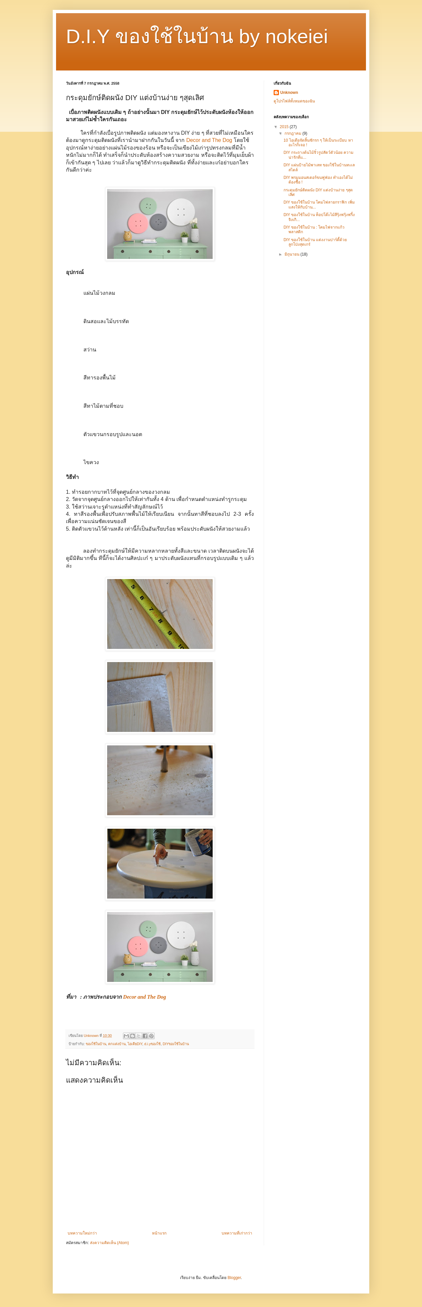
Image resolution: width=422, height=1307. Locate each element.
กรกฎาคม (293, 133)
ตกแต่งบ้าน (117, 1044)
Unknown (289, 92)
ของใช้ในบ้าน (96, 1044)
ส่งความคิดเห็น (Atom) (109, 1242)
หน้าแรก (159, 1233)
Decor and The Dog (209, 140)
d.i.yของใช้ (152, 1044)
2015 (285, 127)
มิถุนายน (292, 254)
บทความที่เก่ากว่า (237, 1233)
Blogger (234, 1277)
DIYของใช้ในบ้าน (176, 1044)
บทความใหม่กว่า (82, 1233)
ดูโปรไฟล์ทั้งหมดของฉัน (294, 101)
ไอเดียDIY (135, 1044)
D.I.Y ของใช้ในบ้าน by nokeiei (197, 36)
